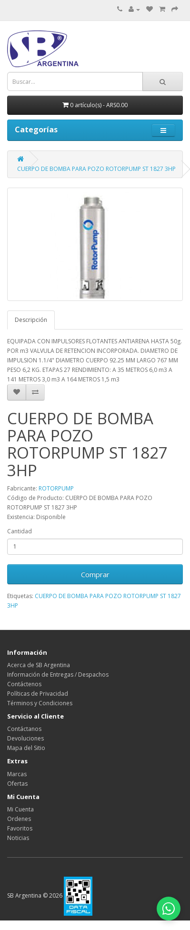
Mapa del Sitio (26, 748)
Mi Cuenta (20, 809)
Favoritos (19, 828)
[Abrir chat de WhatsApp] (168, 908)
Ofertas (17, 784)
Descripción (31, 320)
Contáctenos (24, 684)
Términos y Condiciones (39, 703)
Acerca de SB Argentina (38, 665)
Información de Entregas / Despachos (58, 674)
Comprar (95, 574)
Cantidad (19, 531)
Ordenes (19, 819)
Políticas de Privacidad (37, 694)
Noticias (18, 838)
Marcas (17, 774)
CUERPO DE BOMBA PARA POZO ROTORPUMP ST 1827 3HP (96, 169)
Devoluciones (25, 738)
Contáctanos (24, 729)
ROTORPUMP (56, 488)
